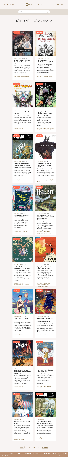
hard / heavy (49, 76)
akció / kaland (46, 286)
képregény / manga (25, 76)
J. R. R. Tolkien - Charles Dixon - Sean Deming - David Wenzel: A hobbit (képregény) (45, 217)
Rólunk (12, 454)
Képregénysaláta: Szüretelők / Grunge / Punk (45, 61)
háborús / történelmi (41, 180)
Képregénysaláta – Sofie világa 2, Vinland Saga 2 (44, 267)
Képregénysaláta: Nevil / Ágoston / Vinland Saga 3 (44, 112)
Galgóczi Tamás (17, 58)
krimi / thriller (17, 76)
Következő (45, 447)
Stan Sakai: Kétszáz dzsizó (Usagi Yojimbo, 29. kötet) (22, 164)
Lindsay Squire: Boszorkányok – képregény (22, 267)
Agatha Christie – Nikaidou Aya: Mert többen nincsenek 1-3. (22, 61)
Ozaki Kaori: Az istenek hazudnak (21, 319)
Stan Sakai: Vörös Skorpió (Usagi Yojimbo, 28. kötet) (45, 422)
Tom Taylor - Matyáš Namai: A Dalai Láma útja (45, 370)
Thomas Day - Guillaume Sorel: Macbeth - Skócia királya (44, 165)
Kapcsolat (36, 454)
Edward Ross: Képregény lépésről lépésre (21, 216)
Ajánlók (16, 32)
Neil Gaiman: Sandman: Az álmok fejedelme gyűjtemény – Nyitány (45, 320)
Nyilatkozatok (45, 454)
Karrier (54, 454)
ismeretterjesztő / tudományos (21, 284)
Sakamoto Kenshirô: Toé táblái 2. (21, 112)
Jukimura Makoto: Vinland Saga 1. (22, 422)
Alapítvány (19, 454)
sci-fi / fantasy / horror (48, 130)
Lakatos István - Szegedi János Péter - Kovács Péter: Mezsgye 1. (22, 371)
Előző (21, 447)
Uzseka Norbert (40, 58)
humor (47, 128)
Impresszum (28, 454)
